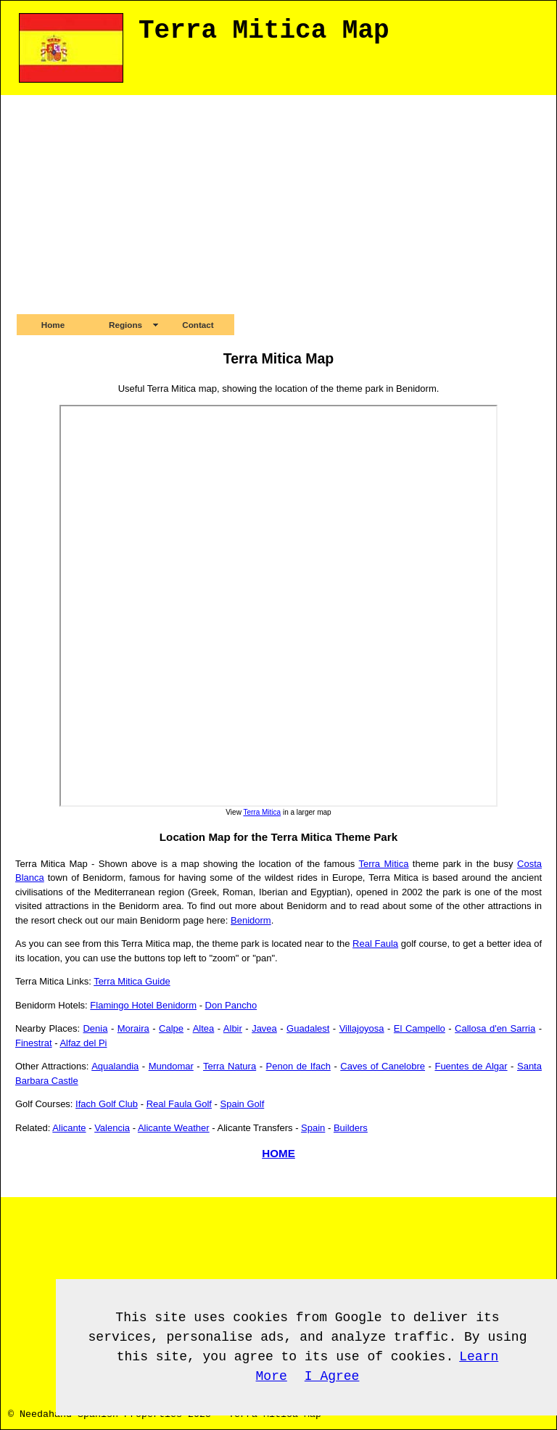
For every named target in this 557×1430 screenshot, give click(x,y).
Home (53, 324)
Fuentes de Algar (470, 1066)
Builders (351, 1127)
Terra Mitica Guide (132, 981)
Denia (95, 1028)
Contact (198, 324)
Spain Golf (242, 1103)
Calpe (171, 1028)
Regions (125, 324)
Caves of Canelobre (382, 1066)
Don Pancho (231, 1005)
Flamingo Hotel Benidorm (143, 1005)
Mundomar (171, 1066)
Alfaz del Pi (83, 1042)
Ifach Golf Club (106, 1103)
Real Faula (375, 943)
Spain (313, 1127)
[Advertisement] (278, 203)
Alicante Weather (174, 1127)
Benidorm (251, 920)
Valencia (112, 1127)
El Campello (419, 1028)
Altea (204, 1028)
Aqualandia (115, 1066)
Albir (232, 1028)
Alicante (69, 1127)
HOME (278, 1153)
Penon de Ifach (298, 1066)
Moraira (133, 1028)
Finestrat (33, 1042)
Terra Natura (229, 1066)
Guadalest (307, 1028)
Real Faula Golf (179, 1103)
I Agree (332, 1376)
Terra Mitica (262, 812)
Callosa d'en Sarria (495, 1028)
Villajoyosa (361, 1028)
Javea (264, 1028)
